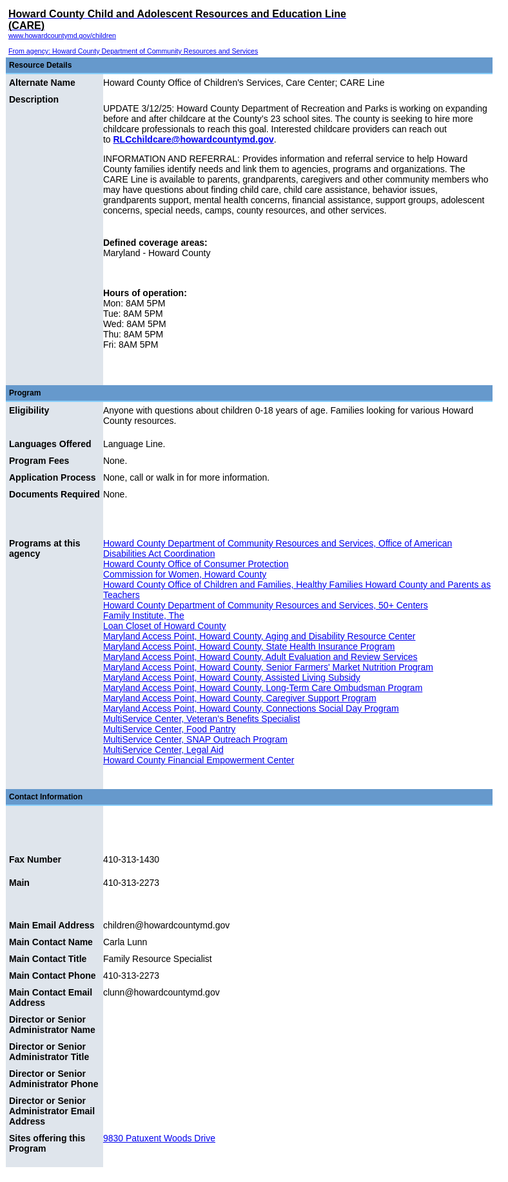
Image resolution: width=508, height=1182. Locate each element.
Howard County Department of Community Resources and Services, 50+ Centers (265, 605)
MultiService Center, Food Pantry (169, 729)
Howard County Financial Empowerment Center (198, 760)
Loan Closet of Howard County (164, 626)
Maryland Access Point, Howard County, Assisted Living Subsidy (231, 677)
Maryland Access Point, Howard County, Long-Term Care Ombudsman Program (262, 688)
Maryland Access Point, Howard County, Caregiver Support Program (239, 698)
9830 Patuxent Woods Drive (159, 1138)
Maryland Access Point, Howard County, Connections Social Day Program (251, 708)
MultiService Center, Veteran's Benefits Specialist (201, 719)
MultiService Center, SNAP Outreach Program (195, 739)
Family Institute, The (143, 615)
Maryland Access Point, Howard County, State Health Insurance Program (249, 646)
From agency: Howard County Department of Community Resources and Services (133, 51)
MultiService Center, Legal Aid (163, 750)
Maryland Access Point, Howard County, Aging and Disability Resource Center (259, 636)
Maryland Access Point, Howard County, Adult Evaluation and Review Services (260, 657)
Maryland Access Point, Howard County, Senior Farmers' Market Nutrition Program (268, 667)
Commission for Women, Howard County (184, 574)
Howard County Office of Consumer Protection (196, 564)
